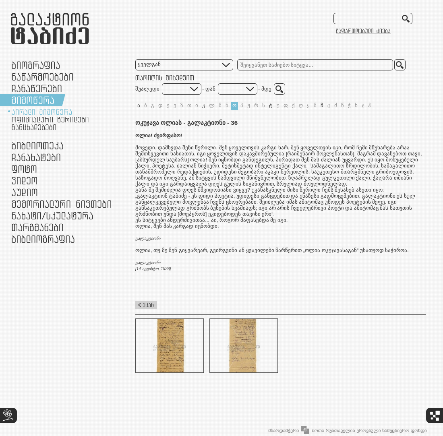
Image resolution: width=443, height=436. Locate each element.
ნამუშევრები (52, 215)
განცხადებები (34, 127)
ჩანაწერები (37, 88)
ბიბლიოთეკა (37, 145)
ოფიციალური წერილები (50, 119)
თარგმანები (37, 227)
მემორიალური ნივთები (61, 204)
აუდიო (24, 192)
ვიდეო (24, 180)
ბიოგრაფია (36, 65)
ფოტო (24, 169)
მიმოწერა (33, 100)
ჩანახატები (36, 157)
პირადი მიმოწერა (42, 112)
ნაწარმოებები (42, 77)
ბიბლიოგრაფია (43, 239)
